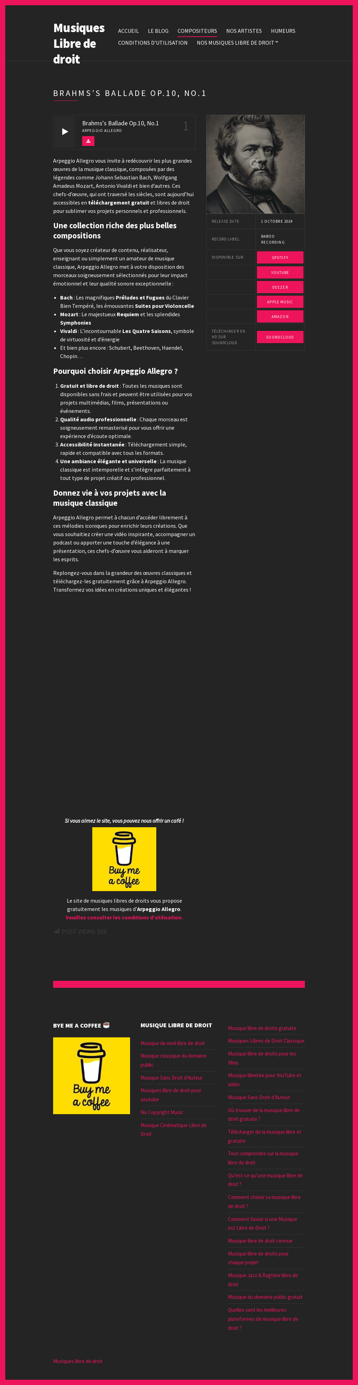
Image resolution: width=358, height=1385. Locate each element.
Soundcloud (280, 337)
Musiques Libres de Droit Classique (266, 1040)
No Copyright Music (162, 1112)
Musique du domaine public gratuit (265, 1297)
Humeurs (283, 30)
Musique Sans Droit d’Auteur (172, 1077)
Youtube (280, 272)
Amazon (280, 316)
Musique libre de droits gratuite (262, 1028)
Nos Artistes (244, 30)
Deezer (280, 287)
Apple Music (280, 301)
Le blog (158, 30)
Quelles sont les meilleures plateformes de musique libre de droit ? (263, 1318)
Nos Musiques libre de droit (235, 42)
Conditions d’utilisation (153, 42)
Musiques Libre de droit (79, 43)
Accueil (128, 30)
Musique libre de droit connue (260, 1240)
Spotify (280, 257)
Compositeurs (197, 30)
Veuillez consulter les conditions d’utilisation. (124, 917)
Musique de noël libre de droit (173, 1043)
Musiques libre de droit (78, 1361)
